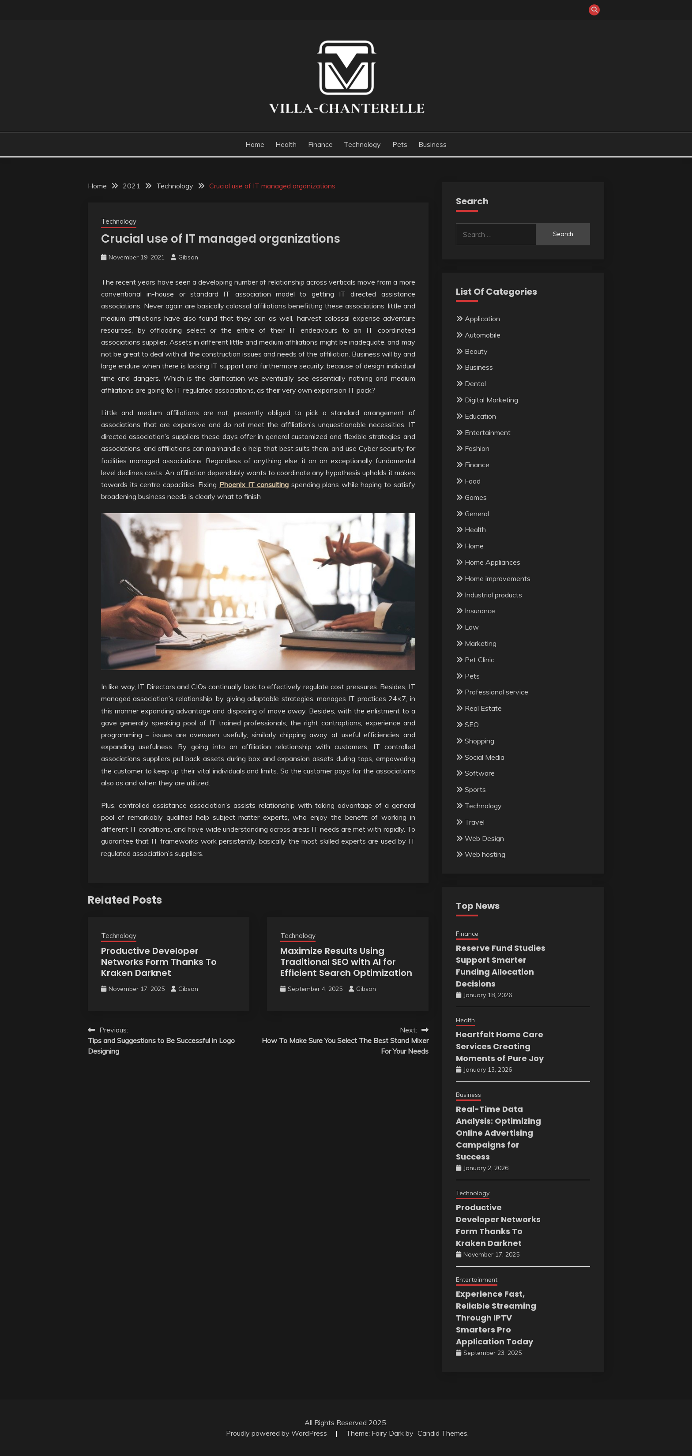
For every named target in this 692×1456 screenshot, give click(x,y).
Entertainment (488, 432)
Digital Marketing (491, 399)
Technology (362, 144)
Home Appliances (492, 562)
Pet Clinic (479, 659)
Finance (320, 144)
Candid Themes (442, 1433)
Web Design (484, 838)
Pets (399, 144)
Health (286, 144)
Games (476, 497)
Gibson (188, 257)
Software (480, 773)
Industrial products (493, 594)
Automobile (482, 334)
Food (473, 481)
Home (254, 144)
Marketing (480, 643)
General (477, 513)
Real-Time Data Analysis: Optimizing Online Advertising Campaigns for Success (498, 1132)
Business (432, 144)
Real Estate (483, 708)
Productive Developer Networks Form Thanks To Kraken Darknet (159, 962)
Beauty (476, 351)
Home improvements (497, 578)
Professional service (496, 691)
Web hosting (485, 854)
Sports (475, 789)
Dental (475, 383)
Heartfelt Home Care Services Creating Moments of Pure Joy (500, 1046)
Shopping (479, 740)
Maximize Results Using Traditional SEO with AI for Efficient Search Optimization (346, 962)
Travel (475, 822)
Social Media (484, 757)
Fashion (477, 448)
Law (472, 627)
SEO (472, 724)
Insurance (480, 610)
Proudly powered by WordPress (277, 1433)
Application (482, 318)
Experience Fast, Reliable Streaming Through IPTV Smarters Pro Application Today (496, 1317)
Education (480, 416)
